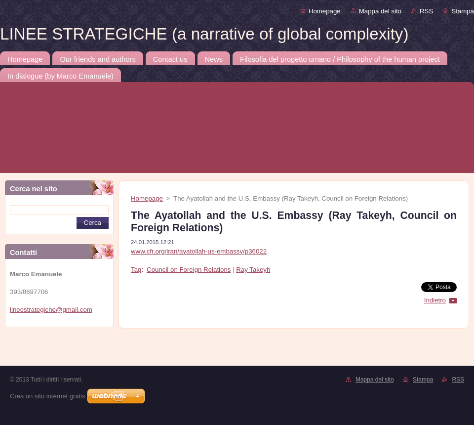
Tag (136, 269)
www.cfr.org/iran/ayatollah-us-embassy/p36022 (199, 251)
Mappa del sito (380, 11)
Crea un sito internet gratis (47, 396)
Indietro (435, 300)
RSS (426, 11)
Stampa (462, 11)
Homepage (325, 11)
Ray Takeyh (253, 269)
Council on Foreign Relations (189, 269)
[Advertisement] (95, 349)
